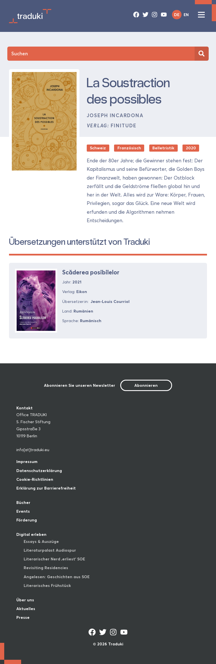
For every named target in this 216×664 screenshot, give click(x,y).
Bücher (23, 502)
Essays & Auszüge (41, 541)
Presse (23, 617)
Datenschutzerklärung (39, 470)
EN (186, 14)
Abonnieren (146, 385)
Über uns (25, 599)
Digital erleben (31, 534)
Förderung (26, 520)
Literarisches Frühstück (47, 585)
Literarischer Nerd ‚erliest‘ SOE (54, 559)
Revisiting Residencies (46, 567)
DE (176, 14)
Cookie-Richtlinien (34, 479)
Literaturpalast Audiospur (50, 550)
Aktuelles (25, 608)
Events (23, 511)
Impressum (26, 461)
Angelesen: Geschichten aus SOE (57, 576)
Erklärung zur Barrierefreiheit (46, 488)
